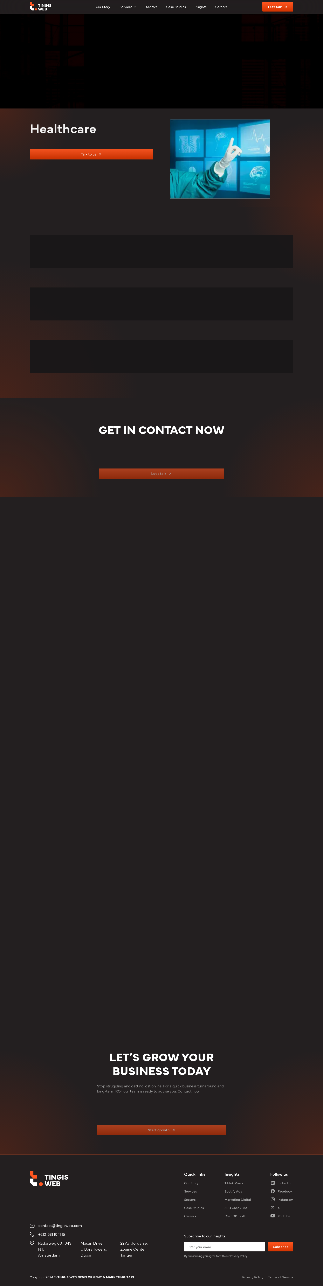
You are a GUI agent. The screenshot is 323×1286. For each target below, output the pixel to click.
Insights (201, 6)
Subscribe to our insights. (205, 1235)
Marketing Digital (238, 1199)
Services (190, 1191)
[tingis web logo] (40, 7)
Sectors (152, 6)
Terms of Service (280, 1277)
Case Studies (176, 6)
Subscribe (280, 1246)
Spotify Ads (233, 1191)
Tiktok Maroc (234, 1183)
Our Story (103, 6)
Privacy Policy (252, 1277)
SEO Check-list (236, 1207)
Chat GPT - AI (235, 1216)
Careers (221, 6)
